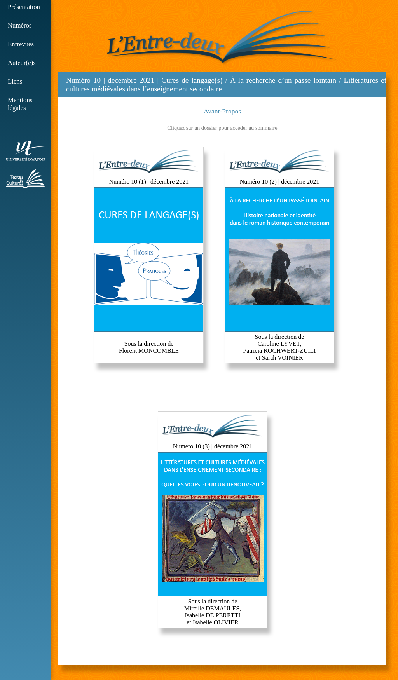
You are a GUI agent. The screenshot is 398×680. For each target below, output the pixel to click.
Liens (15, 81)
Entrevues (21, 44)
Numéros (20, 25)
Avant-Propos (222, 111)
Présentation (24, 6)
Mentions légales (20, 104)
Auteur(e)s (22, 62)
